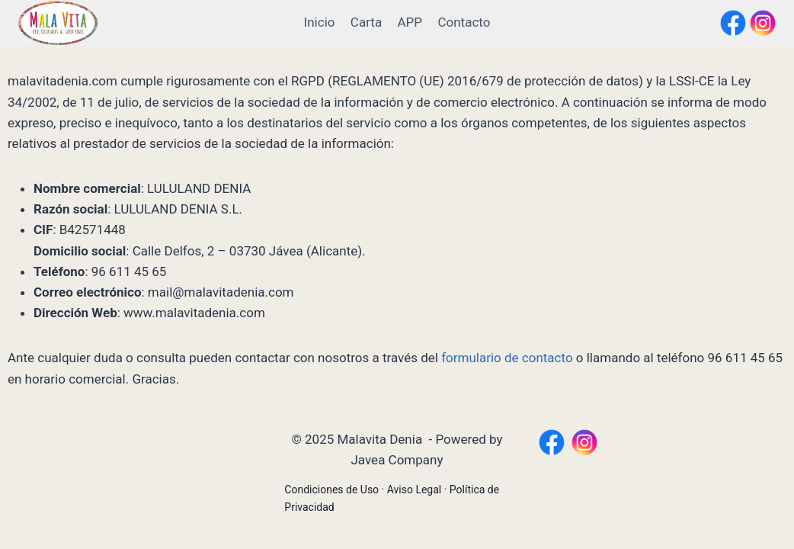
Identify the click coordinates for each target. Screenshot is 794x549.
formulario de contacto (506, 357)
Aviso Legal (414, 489)
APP (410, 22)
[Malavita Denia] (58, 22)
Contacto (463, 22)
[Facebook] (733, 23)
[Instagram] (763, 23)
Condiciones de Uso (331, 489)
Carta (366, 22)
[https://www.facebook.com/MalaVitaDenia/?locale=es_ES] (552, 442)
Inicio (319, 22)
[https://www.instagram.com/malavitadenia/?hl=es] (584, 442)
